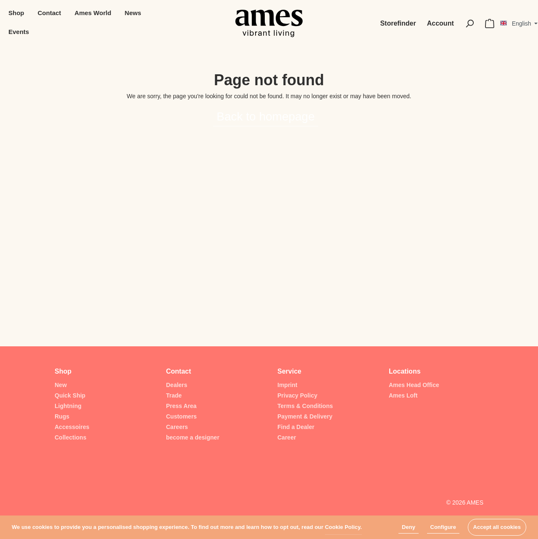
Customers (181, 416)
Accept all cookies (497, 527)
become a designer (192, 437)
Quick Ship (70, 395)
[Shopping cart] (490, 23)
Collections (70, 437)
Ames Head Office (414, 385)
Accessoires (72, 427)
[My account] (440, 23)
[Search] (469, 23)
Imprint (287, 385)
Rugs (62, 416)
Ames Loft (403, 395)
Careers (177, 427)
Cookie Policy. (343, 527)
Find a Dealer (295, 427)
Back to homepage (265, 116)
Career (286, 437)
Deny (408, 527)
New (61, 385)
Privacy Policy (297, 395)
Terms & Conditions (305, 406)
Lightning (68, 406)
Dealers (176, 385)
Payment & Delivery (304, 416)
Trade (174, 395)
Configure (443, 527)
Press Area (181, 406)
